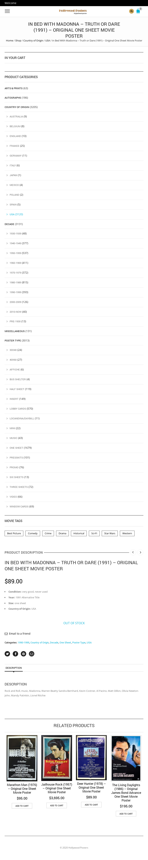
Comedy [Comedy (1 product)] (33, 533)
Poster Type (79, 642)
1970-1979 (15, 272)
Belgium (15, 126)
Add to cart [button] (22, 805)
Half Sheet (17, 389)
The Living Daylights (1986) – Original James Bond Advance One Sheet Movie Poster (126, 792)
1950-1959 (15, 253)
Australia (16, 116)
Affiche (15, 369)
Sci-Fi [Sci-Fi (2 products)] (94, 533)
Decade (54, 642)
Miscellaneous (15, 331)
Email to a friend (19, 633)
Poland (14, 194)
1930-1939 (15, 233)
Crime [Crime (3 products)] (48, 533)
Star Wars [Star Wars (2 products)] (109, 533)
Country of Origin (33, 40)
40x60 (13, 359)
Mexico (14, 185)
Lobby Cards (18, 408)
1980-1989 (15, 282)
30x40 (13, 350)
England (15, 136)
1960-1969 (15, 262)
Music (13, 437)
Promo (14, 467)
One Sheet (65, 642)
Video (13, 496)
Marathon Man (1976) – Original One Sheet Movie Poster (22, 788)
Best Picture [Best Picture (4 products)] (14, 533)
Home (9, 40)
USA (47, 40)
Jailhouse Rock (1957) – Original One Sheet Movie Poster (56, 788)
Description (14, 668)
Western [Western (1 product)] (127, 533)
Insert (14, 399)
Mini (12, 428)
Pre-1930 (15, 321)
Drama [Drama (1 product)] (62, 533)
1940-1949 (15, 243)
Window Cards (19, 506)
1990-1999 (23, 642)
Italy (13, 165)
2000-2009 (15, 301)
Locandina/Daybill (22, 418)
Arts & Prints (14, 88)
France (14, 146)
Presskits (16, 457)
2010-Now (15, 311)
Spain (13, 204)
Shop (18, 40)
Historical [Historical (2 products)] (78, 533)
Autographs (13, 97)
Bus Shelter (18, 379)
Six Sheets (17, 477)
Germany (16, 155)
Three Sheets (19, 486)
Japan (13, 175)
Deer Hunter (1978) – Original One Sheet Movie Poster (91, 787)
